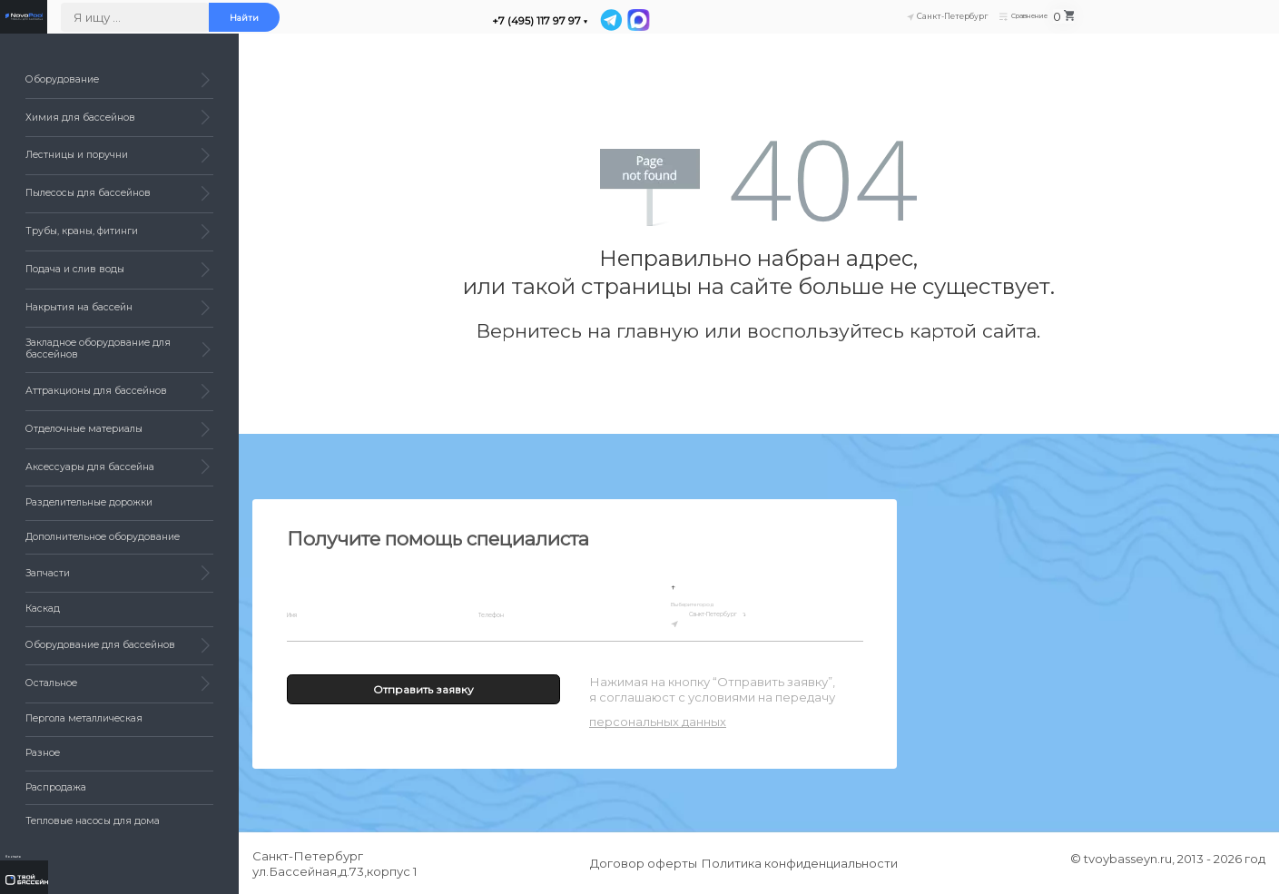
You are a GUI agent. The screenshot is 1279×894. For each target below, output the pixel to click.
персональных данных (657, 721)
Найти (435, 24)
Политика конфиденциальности (805, 863)
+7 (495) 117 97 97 (728, 27)
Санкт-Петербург (752, 620)
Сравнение (1178, 24)
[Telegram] (806, 26)
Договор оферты (638, 863)
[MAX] (832, 26)
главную (657, 330)
